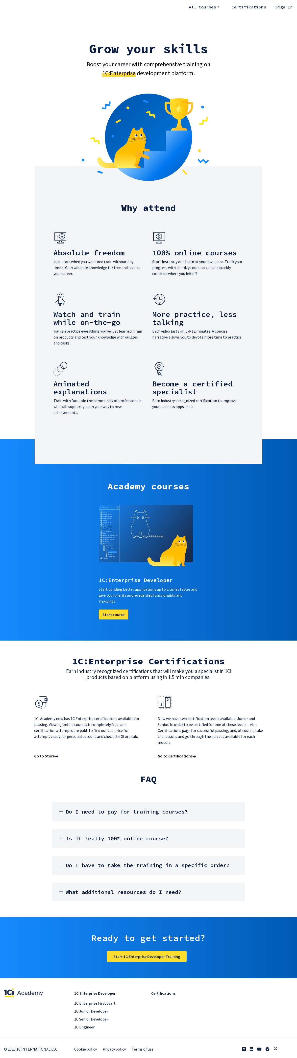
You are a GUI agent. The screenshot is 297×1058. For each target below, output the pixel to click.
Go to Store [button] (45, 757)
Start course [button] (114, 615)
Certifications (249, 6)
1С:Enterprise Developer (95, 993)
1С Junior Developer (91, 1011)
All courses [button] (206, 6)
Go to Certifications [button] (176, 757)
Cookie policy (85, 1049)
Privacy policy (114, 1049)
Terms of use (142, 1049)
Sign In (284, 6)
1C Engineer (84, 1026)
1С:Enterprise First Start (95, 1003)
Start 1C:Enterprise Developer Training (146, 958)
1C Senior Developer (91, 1019)
